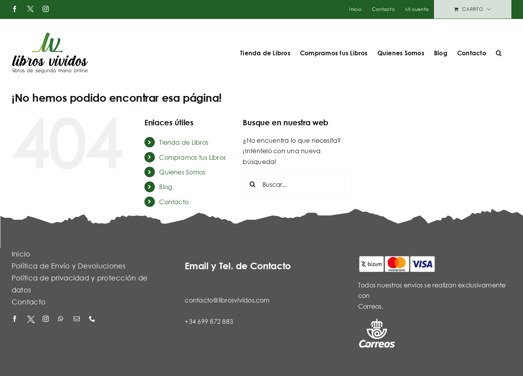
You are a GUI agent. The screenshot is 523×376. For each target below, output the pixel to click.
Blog (165, 187)
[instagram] (46, 319)
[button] (499, 53)
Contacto (174, 202)
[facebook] (15, 319)
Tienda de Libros (183, 142)
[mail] (77, 319)
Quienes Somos (182, 172)
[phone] (93, 319)
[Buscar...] (297, 184)
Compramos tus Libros (192, 157)
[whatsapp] (62, 319)
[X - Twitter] (31, 319)
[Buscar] (252, 184)
